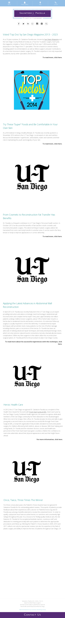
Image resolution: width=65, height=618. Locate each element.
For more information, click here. (49, 439)
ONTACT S (32, 615)
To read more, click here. (52, 57)
